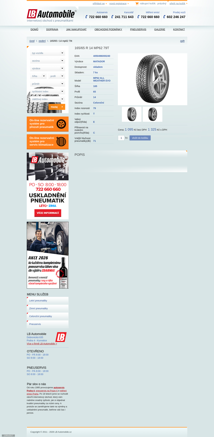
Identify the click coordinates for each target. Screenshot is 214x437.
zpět (182, 41)
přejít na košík (177, 3)
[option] (152, 79)
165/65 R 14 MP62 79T (61, 41)
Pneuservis (35, 324)
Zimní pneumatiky (38, 308)
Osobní (42, 41)
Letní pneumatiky (38, 300)
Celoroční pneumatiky (40, 316)
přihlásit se (99, 3)
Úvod (31, 41)
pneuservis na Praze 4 (47, 390)
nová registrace (117, 3)
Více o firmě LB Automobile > (42, 343)
